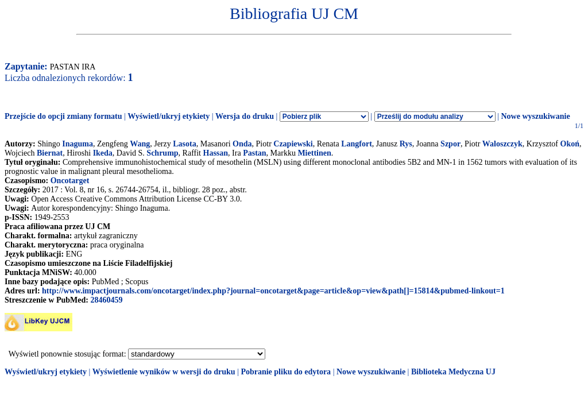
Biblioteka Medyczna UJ (453, 371)
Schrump (162, 153)
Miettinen (314, 153)
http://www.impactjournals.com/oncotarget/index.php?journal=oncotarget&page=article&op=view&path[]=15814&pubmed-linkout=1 (273, 291)
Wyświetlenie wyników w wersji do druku (163, 371)
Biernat (50, 153)
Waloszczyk (502, 144)
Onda (242, 144)
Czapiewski (292, 144)
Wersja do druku (244, 116)
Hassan (216, 153)
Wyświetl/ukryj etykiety (168, 116)
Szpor (450, 144)
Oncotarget (70, 180)
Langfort (356, 144)
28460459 (106, 300)
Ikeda (103, 153)
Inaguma (77, 144)
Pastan (254, 153)
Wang (140, 144)
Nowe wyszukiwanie (535, 116)
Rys (406, 144)
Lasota (184, 144)
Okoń (569, 144)
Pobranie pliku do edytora (286, 371)
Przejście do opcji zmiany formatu (63, 116)
